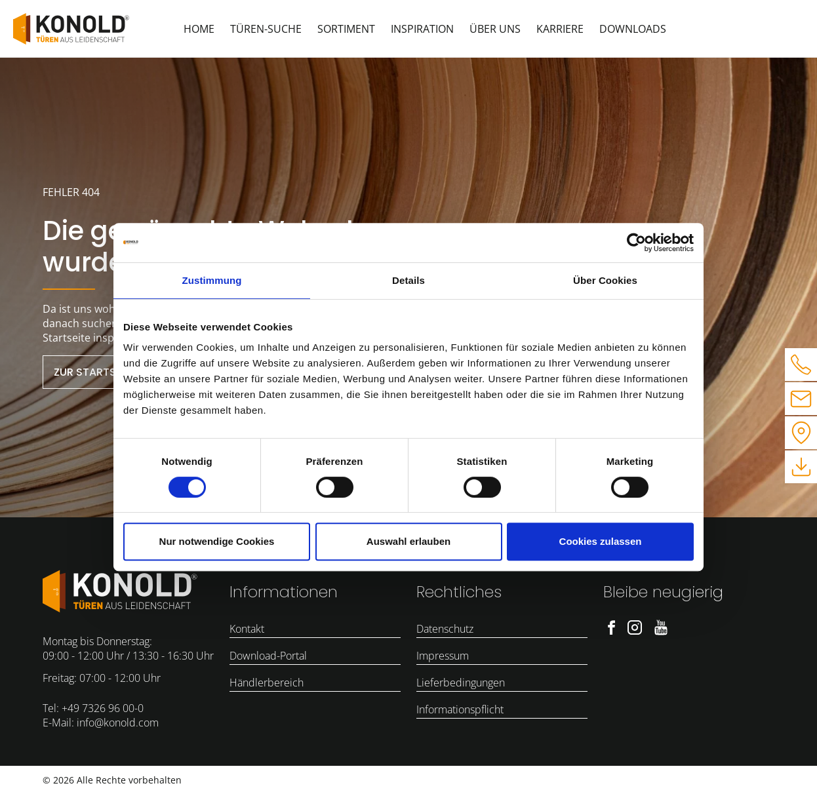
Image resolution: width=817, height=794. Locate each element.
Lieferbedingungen (460, 682)
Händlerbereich (266, 682)
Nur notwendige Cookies (217, 541)
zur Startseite (95, 372)
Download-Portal (268, 655)
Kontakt (246, 629)
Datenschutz (444, 629)
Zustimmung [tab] (212, 280)
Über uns (495, 29)
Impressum (442, 655)
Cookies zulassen (600, 541)
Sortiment (346, 29)
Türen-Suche (266, 29)
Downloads (632, 29)
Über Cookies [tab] (605, 280)
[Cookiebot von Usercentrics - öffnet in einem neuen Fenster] (636, 242)
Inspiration (422, 29)
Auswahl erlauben (408, 541)
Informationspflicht (460, 709)
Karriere (560, 29)
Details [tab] (408, 280)
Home (199, 29)
